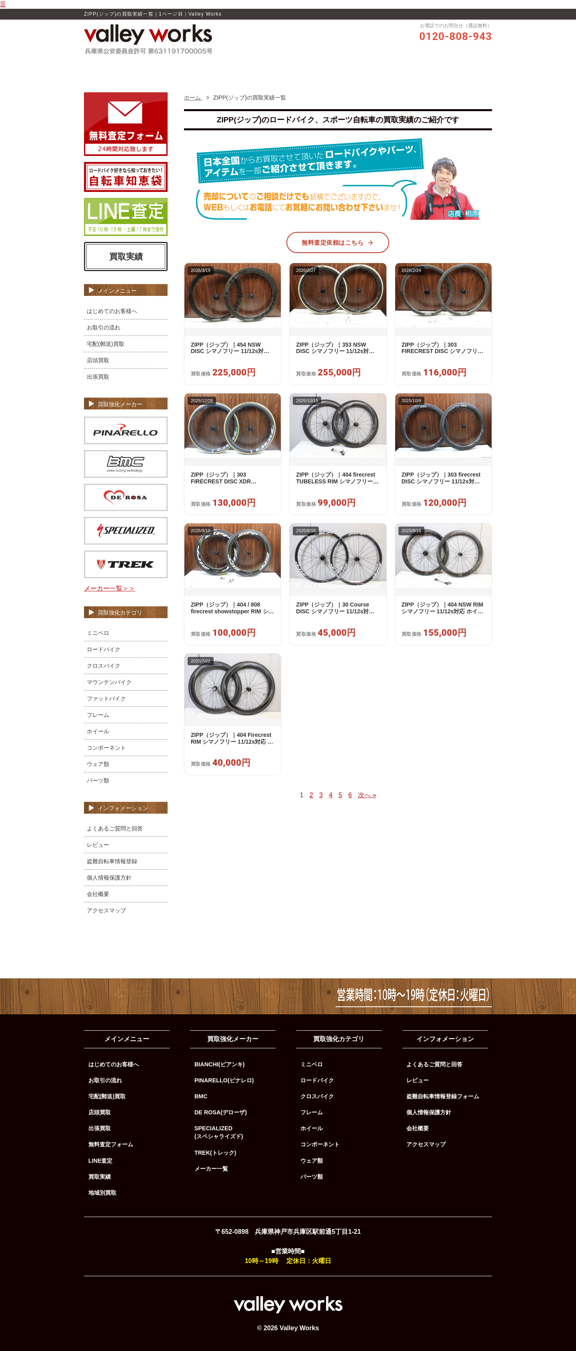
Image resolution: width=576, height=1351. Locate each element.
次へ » (367, 795)
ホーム (170, 66)
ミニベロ (98, 633)
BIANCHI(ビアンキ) (219, 1064)
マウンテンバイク (109, 682)
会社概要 (98, 894)
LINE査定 (100, 1160)
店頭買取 (98, 360)
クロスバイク (103, 666)
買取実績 (352, 66)
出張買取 (98, 376)
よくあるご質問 (394, 66)
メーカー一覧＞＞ (109, 588)
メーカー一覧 (211, 1168)
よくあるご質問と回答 (115, 828)
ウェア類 (98, 764)
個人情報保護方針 (109, 877)
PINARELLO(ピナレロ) (224, 1080)
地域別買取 (102, 1192)
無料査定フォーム (110, 1144)
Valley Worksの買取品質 (220, 66)
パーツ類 (98, 780)
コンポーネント (106, 747)
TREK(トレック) (215, 1152)
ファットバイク (106, 698)
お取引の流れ (313, 66)
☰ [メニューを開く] (3, 4)
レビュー (273, 66)
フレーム (98, 715)
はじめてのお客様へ (112, 311)
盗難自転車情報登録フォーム (442, 1096)
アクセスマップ (106, 910)
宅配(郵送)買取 (105, 344)
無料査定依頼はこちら (338, 242)
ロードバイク (103, 649)
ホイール (98, 731)
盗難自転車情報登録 (112, 861)
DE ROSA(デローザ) (220, 1112)
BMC (201, 1096)
